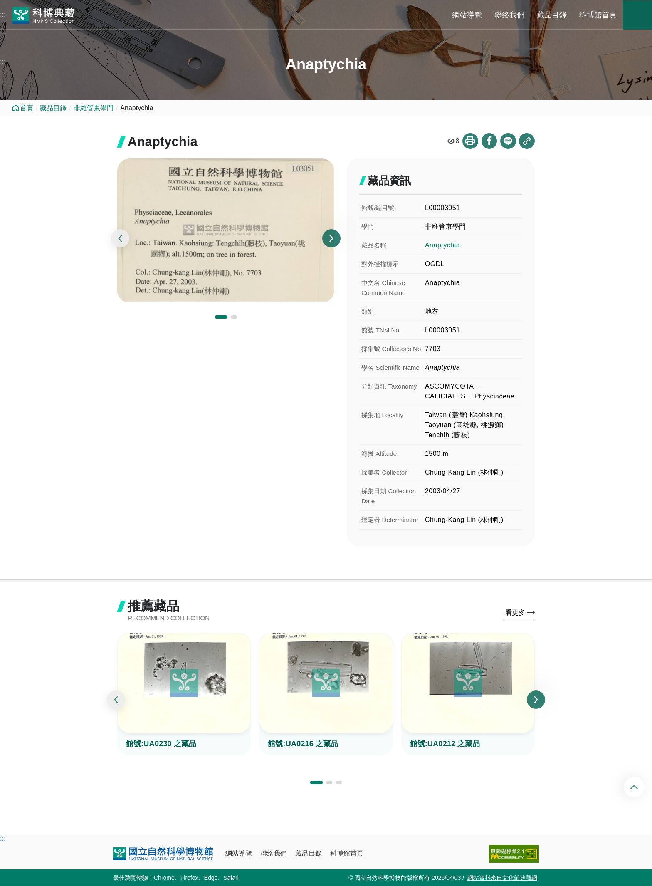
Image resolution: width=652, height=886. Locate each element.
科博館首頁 (598, 15)
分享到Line (508, 141)
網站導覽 (467, 15)
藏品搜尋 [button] (637, 15)
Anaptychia (442, 245)
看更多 (515, 613)
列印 (469, 141)
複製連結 (527, 141)
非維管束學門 (94, 107)
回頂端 (641, 787)
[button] (221, 317)
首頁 (26, 107)
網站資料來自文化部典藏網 (502, 877)
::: (2, 14)
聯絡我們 (509, 15)
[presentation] (120, 239)
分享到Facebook (488, 141)
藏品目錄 (552, 15)
